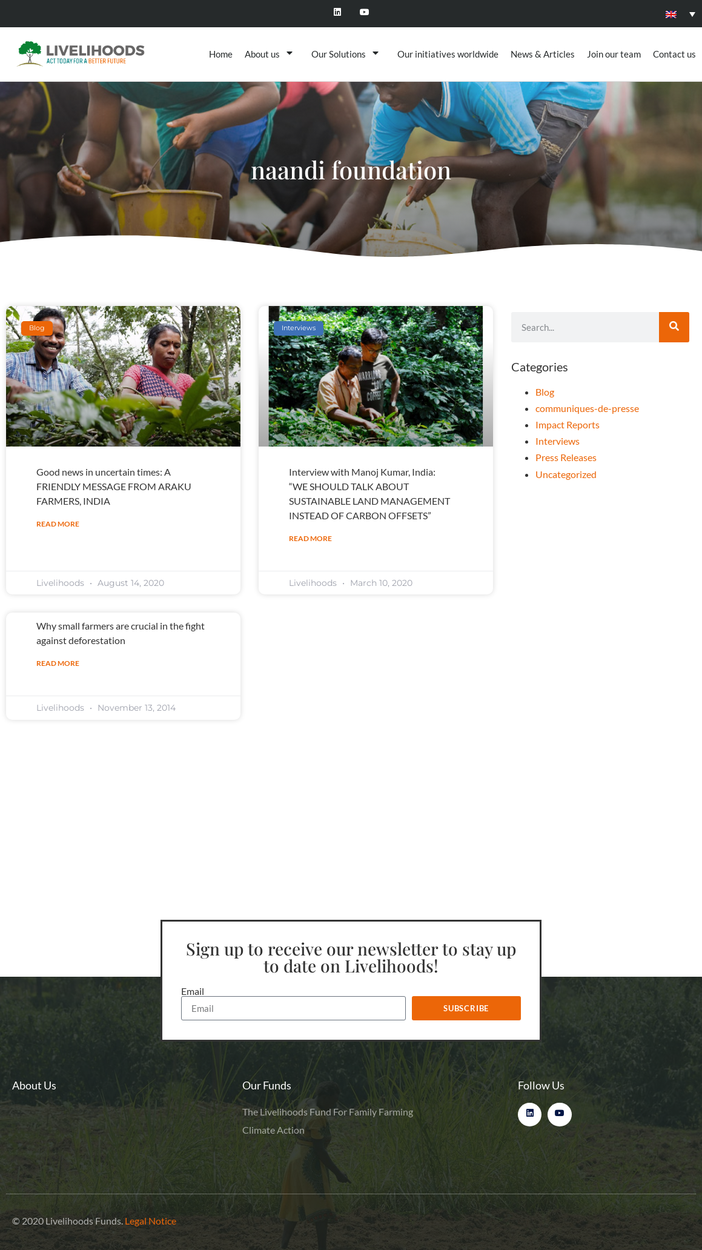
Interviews (557, 441)
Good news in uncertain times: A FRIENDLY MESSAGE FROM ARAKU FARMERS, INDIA (113, 486)
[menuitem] (680, 13)
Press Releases (566, 457)
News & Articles (543, 53)
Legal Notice (150, 1220)
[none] (680, 13)
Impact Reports (567, 424)
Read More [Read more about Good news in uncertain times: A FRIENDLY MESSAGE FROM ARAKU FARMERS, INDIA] (57, 523)
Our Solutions (348, 54)
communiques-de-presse (587, 408)
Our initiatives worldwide (447, 53)
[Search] (674, 327)
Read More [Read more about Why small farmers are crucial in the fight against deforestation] (57, 663)
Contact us (674, 53)
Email (192, 991)
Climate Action (273, 1129)
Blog (544, 391)
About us (272, 54)
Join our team (614, 53)
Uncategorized (566, 474)
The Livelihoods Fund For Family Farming (327, 1111)
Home (221, 53)
